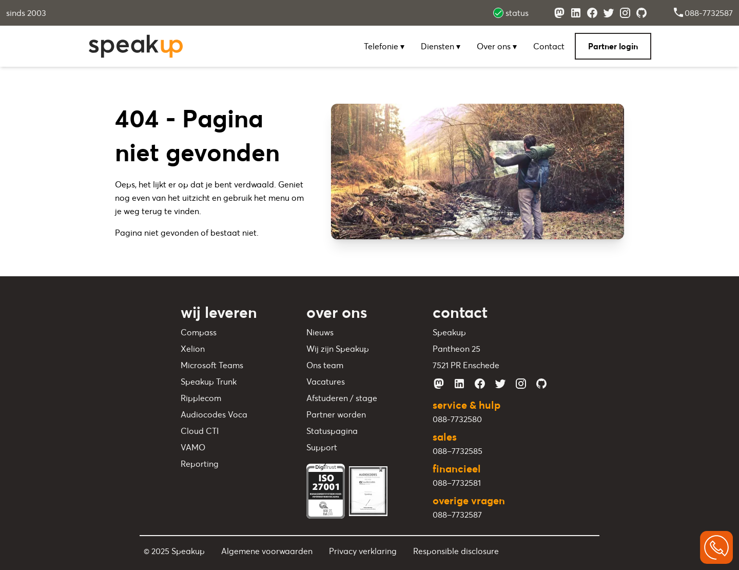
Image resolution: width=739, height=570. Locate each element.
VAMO (193, 447)
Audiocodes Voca (214, 414)
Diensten (440, 46)
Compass (199, 332)
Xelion (193, 349)
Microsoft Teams (212, 365)
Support (321, 447)
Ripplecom (201, 398)
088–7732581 (457, 483)
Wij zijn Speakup (337, 349)
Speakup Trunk (209, 381)
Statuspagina (332, 431)
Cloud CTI (200, 431)
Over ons (497, 46)
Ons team (324, 365)
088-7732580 (457, 419)
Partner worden (336, 414)
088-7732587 (702, 13)
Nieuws (320, 332)
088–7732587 (457, 514)
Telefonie (384, 46)
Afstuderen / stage (341, 398)
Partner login (613, 46)
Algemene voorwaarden (267, 551)
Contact (549, 46)
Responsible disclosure (456, 551)
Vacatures (325, 381)
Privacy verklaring (363, 551)
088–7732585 (457, 451)
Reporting (200, 464)
